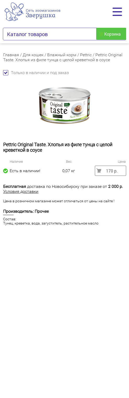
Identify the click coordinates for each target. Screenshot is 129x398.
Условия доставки (20, 191)
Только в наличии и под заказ (36, 72)
